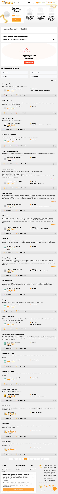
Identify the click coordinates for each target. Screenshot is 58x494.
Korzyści (3, 471)
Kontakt (32, 469)
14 (45, 459)
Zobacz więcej (29, 62)
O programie (33, 468)
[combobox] (14, 72)
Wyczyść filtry (53, 80)
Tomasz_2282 (11, 412)
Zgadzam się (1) (9, 113)
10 (36, 459)
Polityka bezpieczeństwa (43, 491)
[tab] (8, 466)
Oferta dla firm (51, 2)
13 (42, 459)
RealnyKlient (11, 430)
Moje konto (18, 468)
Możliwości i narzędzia (7, 469)
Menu (18, 2)
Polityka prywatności (52, 491)
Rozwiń (53, 178)
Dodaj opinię (41, 2)
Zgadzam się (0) (9, 95)
